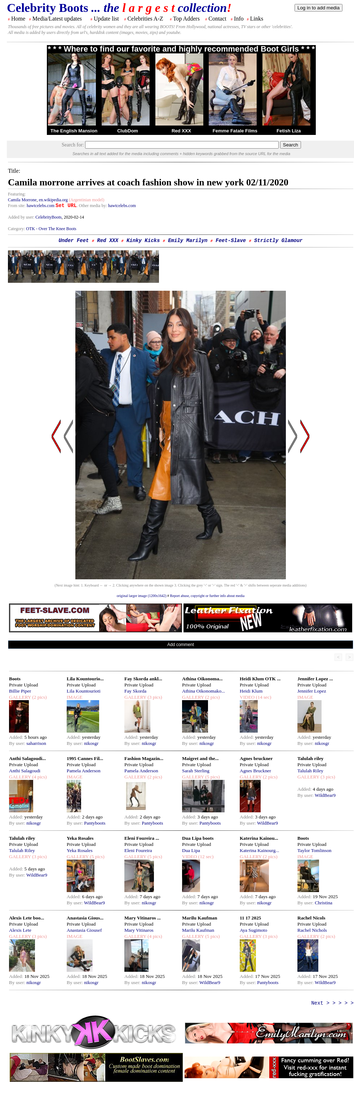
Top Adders (186, 19)
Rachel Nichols (312, 930)
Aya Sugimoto (253, 930)
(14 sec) (263, 697)
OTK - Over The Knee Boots (51, 228)
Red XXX (181, 130)
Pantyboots (94, 823)
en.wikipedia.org (53, 199)
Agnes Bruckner (255, 770)
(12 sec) (205, 856)
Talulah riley (310, 758)
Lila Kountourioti (84, 691)
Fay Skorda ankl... (143, 678)
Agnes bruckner (256, 758)
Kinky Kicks (143, 240)
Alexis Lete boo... (26, 918)
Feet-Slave (231, 240)
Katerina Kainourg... (259, 850)
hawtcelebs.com (40, 205)
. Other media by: (92, 205)
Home (18, 19)
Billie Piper (20, 691)
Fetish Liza (288, 130)
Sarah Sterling (195, 770)
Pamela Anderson (84, 770)
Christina (323, 902)
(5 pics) (212, 777)
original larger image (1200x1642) (142, 596)
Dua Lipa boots (197, 838)
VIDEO (247, 697)
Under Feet (73, 240)
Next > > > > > (332, 1003)
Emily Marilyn (187, 240)
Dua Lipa (191, 850)
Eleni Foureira (138, 850)
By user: (17, 743)
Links (256, 19)
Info (239, 19)
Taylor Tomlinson (314, 850)
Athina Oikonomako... (203, 691)
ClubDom (127, 130)
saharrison (36, 743)
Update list (106, 19)
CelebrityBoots (48, 217)
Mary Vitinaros (139, 930)
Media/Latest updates (57, 19)
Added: (17, 737)
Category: (17, 228)
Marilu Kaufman (199, 918)
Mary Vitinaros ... (142, 918)
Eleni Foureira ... (141, 838)
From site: (17, 205)
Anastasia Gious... (85, 918)
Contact (217, 19)
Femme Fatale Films (235, 130)
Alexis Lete (20, 930)
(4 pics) (39, 777)
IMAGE (75, 697)
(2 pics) (39, 697)
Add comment (180, 644)
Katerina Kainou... (259, 838)
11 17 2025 (250, 918)
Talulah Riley (310, 770)
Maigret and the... (200, 758)
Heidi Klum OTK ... (260, 678)
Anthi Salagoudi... (27, 758)
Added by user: (21, 217)
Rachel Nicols (311, 918)
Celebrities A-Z (145, 19)
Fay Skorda (135, 691)
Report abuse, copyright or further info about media (207, 596)
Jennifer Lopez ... (315, 678)
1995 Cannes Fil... (85, 758)
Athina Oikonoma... (202, 678)
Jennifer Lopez (311, 691)
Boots (15, 678)
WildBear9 (267, 823)
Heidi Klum (251, 691)
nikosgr (91, 743)
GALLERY (20, 697)
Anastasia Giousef (84, 930)
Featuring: (17, 194)
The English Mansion (73, 130)
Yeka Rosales (80, 838)
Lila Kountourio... (85, 678)
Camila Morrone (22, 199)
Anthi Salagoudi (24, 770)
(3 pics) (154, 697)
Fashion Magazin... (143, 758)
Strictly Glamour (278, 240)
